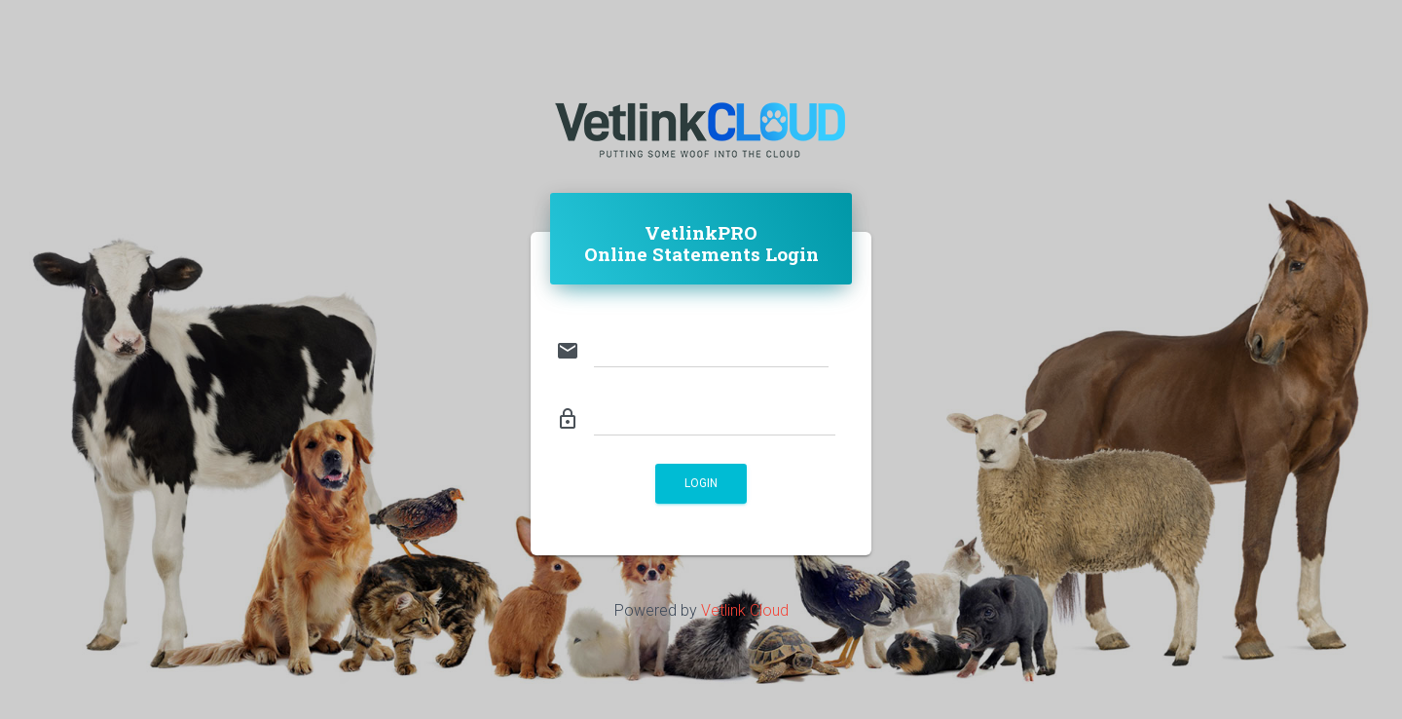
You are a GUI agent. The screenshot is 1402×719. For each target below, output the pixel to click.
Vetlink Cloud (745, 610)
